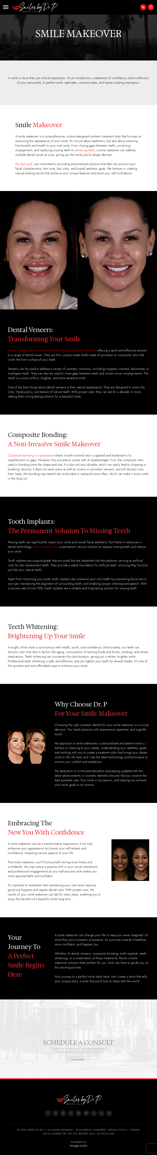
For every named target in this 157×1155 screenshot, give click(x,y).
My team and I (24, 164)
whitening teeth (85, 150)
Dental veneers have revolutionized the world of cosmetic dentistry (51, 350)
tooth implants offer (45, 547)
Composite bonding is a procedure (31, 455)
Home (77, 43)
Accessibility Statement (91, 1130)
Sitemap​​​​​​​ (135, 1130)
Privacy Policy (118, 1130)
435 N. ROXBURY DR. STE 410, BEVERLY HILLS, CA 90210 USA (78, 1133)
